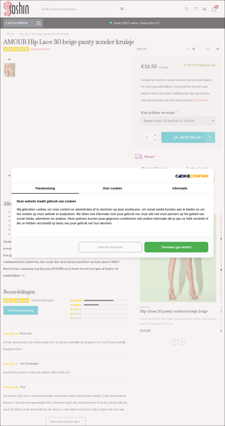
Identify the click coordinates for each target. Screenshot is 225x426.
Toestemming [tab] (45, 188)
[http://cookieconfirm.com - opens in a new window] (191, 176)
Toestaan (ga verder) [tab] (176, 247)
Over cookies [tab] (112, 188)
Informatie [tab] (179, 188)
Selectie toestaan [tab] (110, 247)
